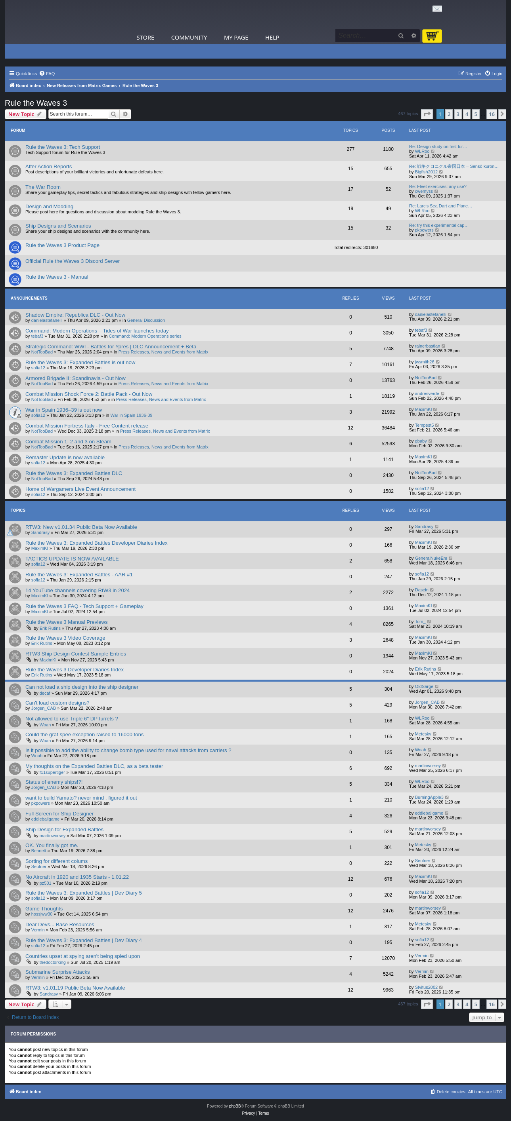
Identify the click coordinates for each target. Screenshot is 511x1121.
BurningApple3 (429, 797)
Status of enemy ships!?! (53, 782)
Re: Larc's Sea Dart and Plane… (440, 205)
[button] (427, 114)
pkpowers (424, 230)
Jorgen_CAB (43, 708)
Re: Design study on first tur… (438, 146)
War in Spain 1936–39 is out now (63, 410)
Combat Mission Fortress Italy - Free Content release (86, 426)
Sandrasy (40, 532)
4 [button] (466, 114)
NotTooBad (42, 352)
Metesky (423, 734)
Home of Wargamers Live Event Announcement (80, 489)
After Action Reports (48, 166)
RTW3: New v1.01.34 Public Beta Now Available (81, 527)
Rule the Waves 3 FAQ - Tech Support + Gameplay (84, 606)
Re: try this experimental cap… (439, 225)
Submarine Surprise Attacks (57, 972)
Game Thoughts (44, 909)
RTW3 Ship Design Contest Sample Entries (75, 654)
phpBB (235, 1106)
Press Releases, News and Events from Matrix (164, 352)
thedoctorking (53, 962)
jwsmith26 (424, 361)
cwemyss (424, 191)
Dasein (422, 589)
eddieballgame (45, 819)
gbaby (421, 441)
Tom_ (420, 621)
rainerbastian (427, 346)
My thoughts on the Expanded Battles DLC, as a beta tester (94, 766)
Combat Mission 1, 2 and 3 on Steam (68, 442)
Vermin (38, 929)
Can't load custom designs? (57, 703)
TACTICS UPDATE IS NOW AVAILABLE (72, 559)
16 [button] (492, 114)
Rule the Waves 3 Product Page (62, 245)
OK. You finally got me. (51, 845)
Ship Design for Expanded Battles (64, 829)
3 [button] (458, 114)
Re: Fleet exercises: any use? (438, 186)
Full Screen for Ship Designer (59, 814)
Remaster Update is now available (65, 457)
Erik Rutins (50, 628)
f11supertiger (52, 772)
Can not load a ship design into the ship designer (81, 687)
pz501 (46, 883)
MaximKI (423, 409)
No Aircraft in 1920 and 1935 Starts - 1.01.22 (77, 877)
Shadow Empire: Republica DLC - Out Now (75, 315)
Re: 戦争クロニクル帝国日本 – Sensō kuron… (454, 166)
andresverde (427, 393)
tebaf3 (37, 336)
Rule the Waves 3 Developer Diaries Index (74, 670)
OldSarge (424, 686)
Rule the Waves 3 (36, 103)
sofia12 (38, 367)
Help (272, 37)
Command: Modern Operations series (145, 336)
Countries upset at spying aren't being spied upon (82, 956)
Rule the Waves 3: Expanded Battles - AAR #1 (79, 575)
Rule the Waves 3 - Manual (56, 277)
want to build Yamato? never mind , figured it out (81, 798)
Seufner (39, 866)
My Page (236, 37)
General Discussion (146, 320)
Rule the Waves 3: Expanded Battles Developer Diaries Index (96, 543)
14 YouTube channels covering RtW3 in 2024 (77, 590)
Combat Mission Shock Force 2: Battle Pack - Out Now (88, 394)
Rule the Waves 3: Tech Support (62, 147)
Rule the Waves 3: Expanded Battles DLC (73, 473)
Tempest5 (424, 425)
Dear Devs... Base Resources (59, 924)
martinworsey (428, 765)
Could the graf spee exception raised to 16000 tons (84, 734)
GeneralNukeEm (431, 558)
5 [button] (476, 114)
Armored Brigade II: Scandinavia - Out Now (75, 378)
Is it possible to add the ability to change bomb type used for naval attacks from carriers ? (128, 750)
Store (146, 37)
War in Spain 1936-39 (132, 415)
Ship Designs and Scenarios (58, 226)
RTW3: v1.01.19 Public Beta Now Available (75, 988)
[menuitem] (47, 73)
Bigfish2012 (426, 171)
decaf (45, 693)
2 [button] (449, 114)
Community (189, 37)
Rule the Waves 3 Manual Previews (66, 622)
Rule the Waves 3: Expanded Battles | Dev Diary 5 (83, 893)
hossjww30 (42, 914)
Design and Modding (49, 206)
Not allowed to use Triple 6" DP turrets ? (71, 719)
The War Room (43, 187)
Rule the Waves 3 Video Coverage (65, 638)
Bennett (38, 850)
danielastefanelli (47, 320)
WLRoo (422, 151)
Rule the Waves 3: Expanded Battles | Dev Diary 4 (83, 940)
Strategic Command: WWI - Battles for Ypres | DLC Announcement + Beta (110, 347)
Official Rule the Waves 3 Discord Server (72, 261)
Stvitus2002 (426, 987)
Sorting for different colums (56, 861)
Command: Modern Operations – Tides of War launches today (97, 331)
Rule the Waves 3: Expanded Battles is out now (80, 362)
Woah (45, 724)
